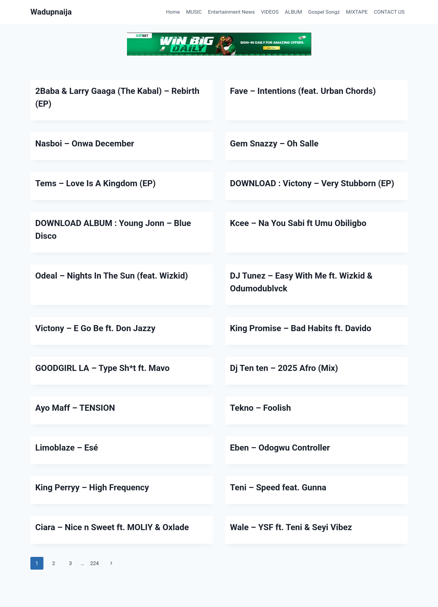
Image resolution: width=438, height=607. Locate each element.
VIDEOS (270, 12)
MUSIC (194, 12)
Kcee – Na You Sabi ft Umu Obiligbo (298, 223)
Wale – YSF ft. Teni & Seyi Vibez (291, 527)
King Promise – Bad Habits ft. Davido (300, 328)
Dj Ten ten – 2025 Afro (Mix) (284, 368)
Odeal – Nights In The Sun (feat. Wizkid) (111, 276)
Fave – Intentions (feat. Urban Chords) (303, 91)
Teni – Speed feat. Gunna (278, 487)
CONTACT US (389, 12)
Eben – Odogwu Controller (280, 448)
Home (173, 12)
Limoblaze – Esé (66, 448)
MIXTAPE (357, 12)
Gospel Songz (324, 12)
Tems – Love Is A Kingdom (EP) (95, 183)
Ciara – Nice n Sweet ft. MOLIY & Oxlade (112, 527)
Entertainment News (231, 12)
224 (94, 563)
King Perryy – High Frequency (92, 487)
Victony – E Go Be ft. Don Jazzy (95, 328)
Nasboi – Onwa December (84, 144)
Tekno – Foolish (260, 408)
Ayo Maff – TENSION (75, 408)
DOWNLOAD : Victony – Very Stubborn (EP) (312, 183)
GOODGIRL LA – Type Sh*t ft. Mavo (102, 368)
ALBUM (293, 12)
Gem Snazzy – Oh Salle (274, 144)
